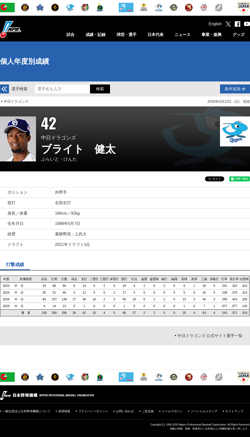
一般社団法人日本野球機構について (26, 411)
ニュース (182, 34)
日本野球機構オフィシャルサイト (23, 29)
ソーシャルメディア (204, 411)
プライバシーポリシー (93, 411)
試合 (70, 34)
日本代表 (156, 34)
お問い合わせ (125, 411)
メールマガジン (172, 411)
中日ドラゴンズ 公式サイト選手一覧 (210, 336)
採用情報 (64, 411)
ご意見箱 (148, 411)
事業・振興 (212, 34)
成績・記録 (96, 34)
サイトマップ (234, 411)
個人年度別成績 (24, 61)
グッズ (238, 34)
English (215, 24)
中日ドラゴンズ (16, 101)
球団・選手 (126, 34)
